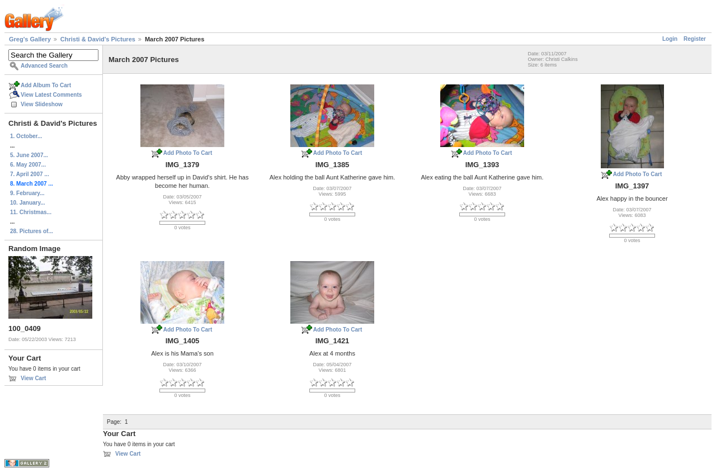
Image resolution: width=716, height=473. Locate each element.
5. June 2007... (29, 155)
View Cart (33, 378)
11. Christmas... (30, 212)
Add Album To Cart (46, 85)
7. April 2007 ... (29, 174)
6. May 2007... (28, 165)
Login (669, 39)
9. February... (27, 193)
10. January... (27, 203)
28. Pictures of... (31, 231)
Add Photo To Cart (188, 153)
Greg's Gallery (30, 39)
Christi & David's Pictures (97, 39)
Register (695, 39)
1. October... (26, 136)
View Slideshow (42, 104)
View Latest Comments (51, 95)
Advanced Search (44, 66)
